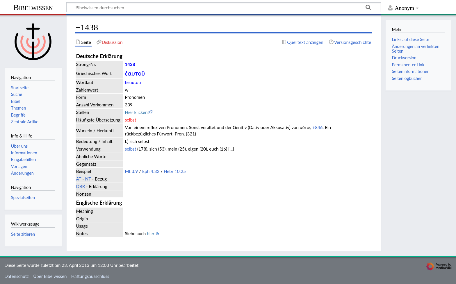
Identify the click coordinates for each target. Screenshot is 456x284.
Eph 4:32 (151, 171)
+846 (317, 127)
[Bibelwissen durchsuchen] (224, 7)
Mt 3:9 (131, 171)
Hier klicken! (137, 112)
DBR (80, 186)
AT (78, 178)
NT (88, 178)
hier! (151, 233)
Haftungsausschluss (90, 276)
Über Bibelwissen (50, 276)
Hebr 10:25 (175, 171)
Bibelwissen (33, 7)
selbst (130, 148)
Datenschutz (16, 276)
